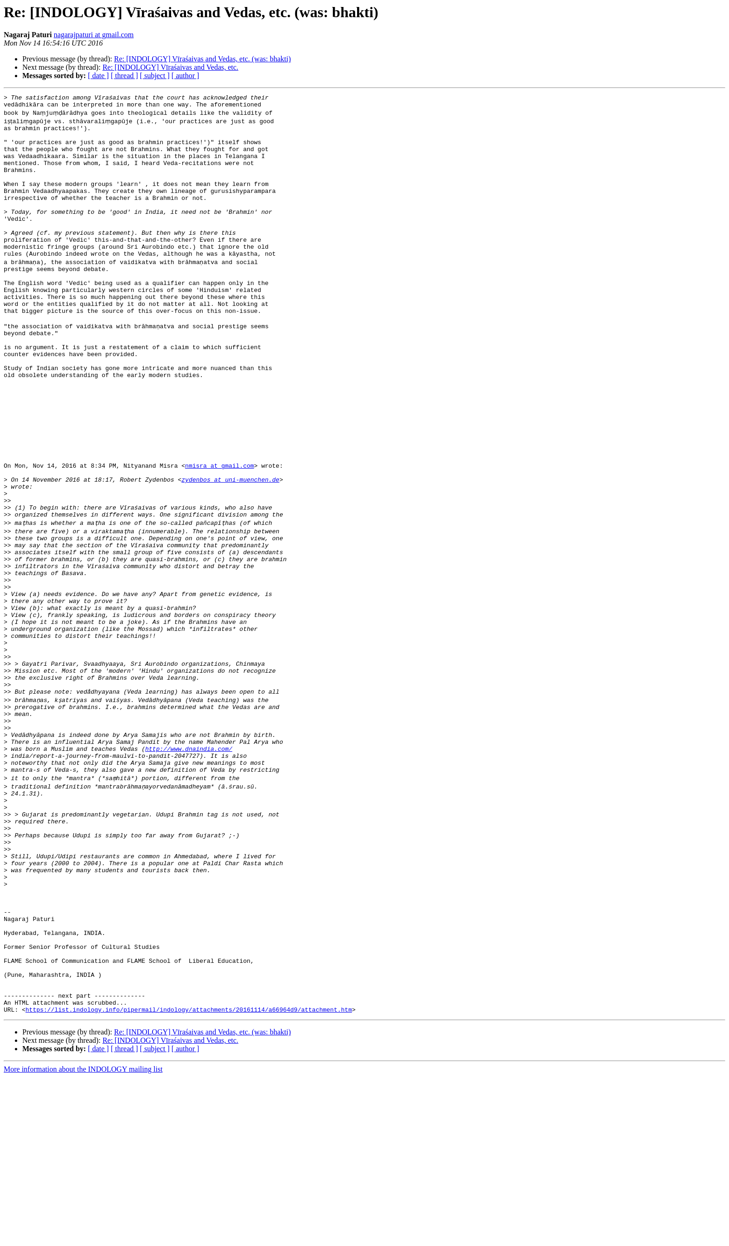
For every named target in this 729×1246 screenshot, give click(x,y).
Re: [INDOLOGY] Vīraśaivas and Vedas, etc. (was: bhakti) (202, 59)
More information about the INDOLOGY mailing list (83, 1238)
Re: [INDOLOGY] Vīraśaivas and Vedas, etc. (170, 67)
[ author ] (185, 76)
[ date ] (98, 76)
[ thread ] (124, 76)
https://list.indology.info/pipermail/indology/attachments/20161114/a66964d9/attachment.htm (189, 1178)
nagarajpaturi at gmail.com (94, 35)
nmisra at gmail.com (219, 534)
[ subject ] (155, 76)
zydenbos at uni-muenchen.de (230, 550)
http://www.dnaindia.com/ (188, 868)
